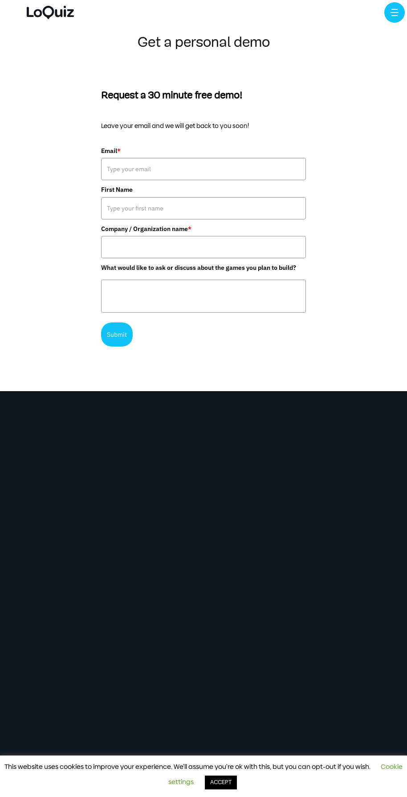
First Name (117, 190)
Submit (117, 334)
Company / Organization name (146, 229)
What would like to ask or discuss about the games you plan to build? (198, 268)
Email (111, 151)
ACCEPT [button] (221, 782)
